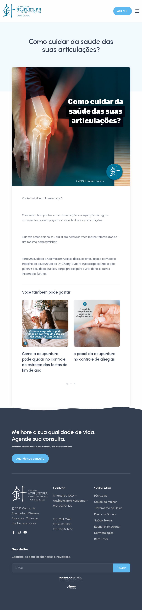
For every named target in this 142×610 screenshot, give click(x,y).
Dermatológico (104, 533)
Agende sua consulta (30, 458)
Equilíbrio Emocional (107, 526)
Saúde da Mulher (105, 502)
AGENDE (122, 11)
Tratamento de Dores (108, 508)
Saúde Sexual (103, 520)
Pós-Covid (100, 495)
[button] (67, 384)
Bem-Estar (101, 539)
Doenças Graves (105, 514)
